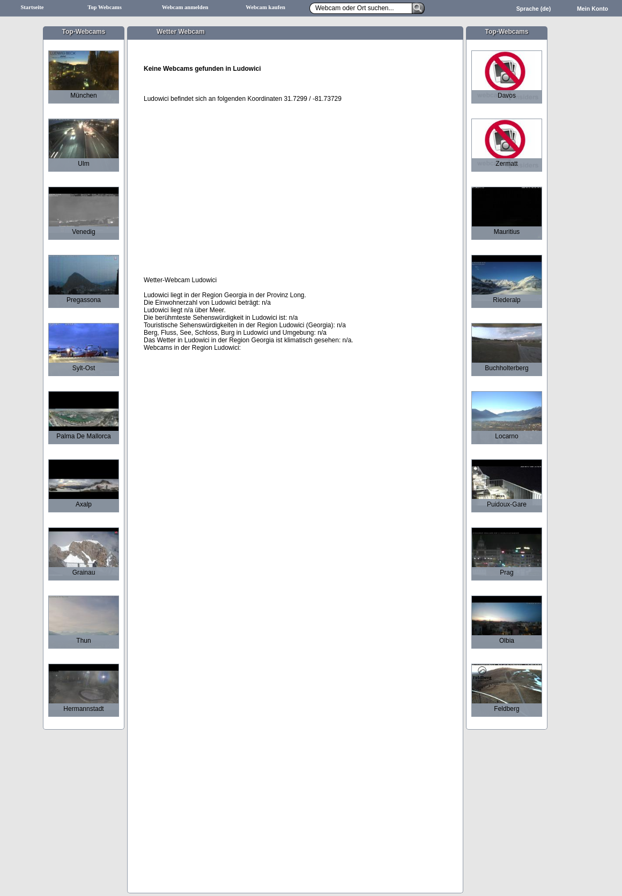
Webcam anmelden (185, 7)
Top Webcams (104, 7)
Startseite (31, 7)
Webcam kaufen (265, 7)
